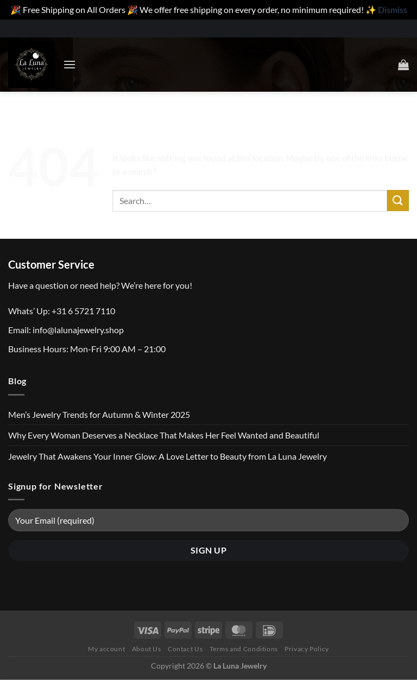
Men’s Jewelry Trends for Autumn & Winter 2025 (99, 414)
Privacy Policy (307, 649)
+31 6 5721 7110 (83, 311)
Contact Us (185, 649)
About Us (146, 649)
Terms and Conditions (244, 649)
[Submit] (398, 200)
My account (106, 649)
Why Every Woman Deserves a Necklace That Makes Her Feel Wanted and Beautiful (163, 435)
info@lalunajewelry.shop (78, 330)
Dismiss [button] (392, 9)
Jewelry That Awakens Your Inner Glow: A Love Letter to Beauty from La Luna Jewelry (167, 456)
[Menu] (69, 64)
